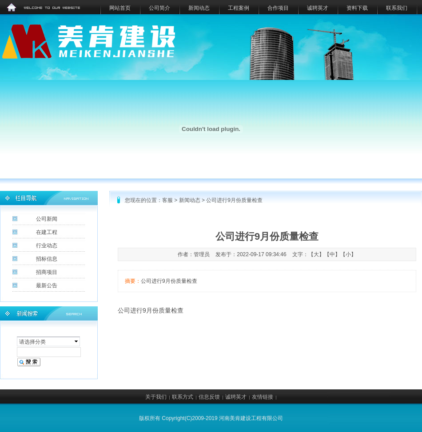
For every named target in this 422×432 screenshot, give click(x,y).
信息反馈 (209, 397)
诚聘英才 (317, 8)
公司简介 (159, 8)
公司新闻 (46, 219)
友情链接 (262, 397)
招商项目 (46, 272)
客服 (167, 200)
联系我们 (396, 8)
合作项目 (278, 8)
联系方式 (182, 397)
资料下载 (357, 8)
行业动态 (46, 245)
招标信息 (46, 259)
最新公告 (46, 285)
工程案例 (238, 8)
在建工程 (46, 232)
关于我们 (156, 397)
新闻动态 (199, 8)
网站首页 (120, 8)
